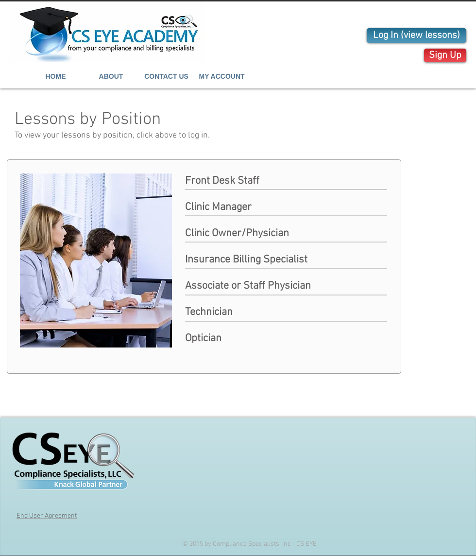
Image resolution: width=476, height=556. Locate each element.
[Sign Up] (445, 55)
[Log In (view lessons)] (416, 35)
